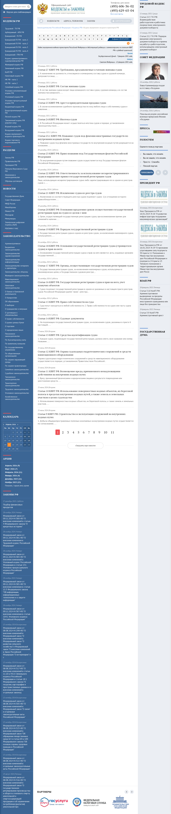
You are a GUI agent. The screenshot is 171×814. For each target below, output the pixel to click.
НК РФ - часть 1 (11, 79)
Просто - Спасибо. (151, 162)
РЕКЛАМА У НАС (11, 228)
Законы (91, 21)
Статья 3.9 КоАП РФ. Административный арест (152, 314)
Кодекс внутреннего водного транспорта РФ (15, 135)
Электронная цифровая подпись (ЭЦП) (14, 223)
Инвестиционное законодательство (12, 280)
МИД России (10, 203)
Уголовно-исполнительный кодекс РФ (15, 92)
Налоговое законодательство (12, 286)
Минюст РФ (9, 211)
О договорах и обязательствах (11, 313)
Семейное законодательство (17, 369)
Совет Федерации (12, 200)
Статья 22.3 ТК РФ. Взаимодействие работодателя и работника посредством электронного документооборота (152, 22)
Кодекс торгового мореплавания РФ (12, 141)
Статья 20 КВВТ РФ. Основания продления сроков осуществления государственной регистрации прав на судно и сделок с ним (85, 211)
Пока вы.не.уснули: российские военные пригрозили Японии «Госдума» (154, 117)
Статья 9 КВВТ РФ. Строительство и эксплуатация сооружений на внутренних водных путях (81, 415)
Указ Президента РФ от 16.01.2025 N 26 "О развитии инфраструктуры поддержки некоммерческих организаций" (154, 215)
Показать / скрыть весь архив (17, 485)
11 (25, 436)
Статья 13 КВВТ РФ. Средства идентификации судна (67, 335)
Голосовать (147, 172)
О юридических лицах (14, 330)
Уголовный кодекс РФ (14, 97)
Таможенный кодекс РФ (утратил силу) (15, 121)
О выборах (9, 305)
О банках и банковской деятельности (14, 292)
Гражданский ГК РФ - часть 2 (16, 43)
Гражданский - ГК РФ (13, 36)
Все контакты (116, 14)
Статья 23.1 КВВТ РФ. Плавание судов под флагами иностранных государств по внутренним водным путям (83, 137)
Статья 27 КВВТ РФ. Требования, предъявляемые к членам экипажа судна (80, 69)
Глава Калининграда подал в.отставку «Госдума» (152, 86)
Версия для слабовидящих (17, 12)
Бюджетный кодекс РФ (14, 107)
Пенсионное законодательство (12, 335)
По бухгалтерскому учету (15, 340)
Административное (12, 243)
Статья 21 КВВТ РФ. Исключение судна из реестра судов (70, 193)
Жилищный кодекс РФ (14, 64)
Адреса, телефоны (73, 21)
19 (29, 441)
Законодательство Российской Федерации (54, 28)
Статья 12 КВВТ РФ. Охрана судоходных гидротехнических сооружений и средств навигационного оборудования (84, 353)
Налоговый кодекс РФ (14, 76)
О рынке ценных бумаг (14, 322)
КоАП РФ (8, 72)
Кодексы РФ (53, 21)
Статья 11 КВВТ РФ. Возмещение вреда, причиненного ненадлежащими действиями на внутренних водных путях (79, 373)
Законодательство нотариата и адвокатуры (17, 266)
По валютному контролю (15, 343)
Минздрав (9, 215)
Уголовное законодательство (17, 393)
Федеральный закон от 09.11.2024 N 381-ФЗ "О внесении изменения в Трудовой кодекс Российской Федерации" (16, 540)
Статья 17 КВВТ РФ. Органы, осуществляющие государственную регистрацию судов (86, 265)
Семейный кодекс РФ (14, 87)
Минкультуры (10, 218)
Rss (130, 43)
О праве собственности (14, 319)
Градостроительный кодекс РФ (16, 111)
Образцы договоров (13, 181)
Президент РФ (11, 165)
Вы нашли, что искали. (153, 154)
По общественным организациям (12, 354)
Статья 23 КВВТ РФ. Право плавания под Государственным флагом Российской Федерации (83, 155)
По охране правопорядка (15, 366)
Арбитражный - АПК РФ (14, 32)
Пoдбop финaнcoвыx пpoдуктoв (12, 506)
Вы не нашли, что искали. (154, 158)
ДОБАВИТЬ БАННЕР (161, 132)
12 (29, 436)
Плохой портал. (150, 166)
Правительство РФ (12, 161)
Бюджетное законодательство (12, 248)
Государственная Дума (14, 196)
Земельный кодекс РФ (14, 68)
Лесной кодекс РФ (12, 116)
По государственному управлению (14, 348)
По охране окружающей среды (15, 360)
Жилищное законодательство (17, 275)
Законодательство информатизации (12, 260)
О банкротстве (11, 298)
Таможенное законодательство (12, 378)
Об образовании (12, 301)
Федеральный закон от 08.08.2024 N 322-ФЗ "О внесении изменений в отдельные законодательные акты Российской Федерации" (16, 763)
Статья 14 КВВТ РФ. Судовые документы (61, 318)
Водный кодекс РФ (13, 126)
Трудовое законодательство (17, 389)
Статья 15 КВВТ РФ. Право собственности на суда (66, 301)
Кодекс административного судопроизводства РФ (16, 59)
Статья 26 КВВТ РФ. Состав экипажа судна (61, 86)
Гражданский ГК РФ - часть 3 (16, 47)
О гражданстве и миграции (16, 309)
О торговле (9, 326)
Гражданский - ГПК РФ (14, 55)
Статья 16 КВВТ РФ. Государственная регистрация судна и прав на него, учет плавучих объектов (81, 283)
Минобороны (10, 207)
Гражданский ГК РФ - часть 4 (16, 51)
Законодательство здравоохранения (12, 254)
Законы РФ (9, 157)
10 (105, 432)
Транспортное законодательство (12, 384)
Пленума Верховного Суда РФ (16, 170)
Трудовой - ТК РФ (12, 28)
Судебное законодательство (17, 373)
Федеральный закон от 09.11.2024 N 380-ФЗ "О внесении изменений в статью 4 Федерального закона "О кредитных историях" (16, 521)
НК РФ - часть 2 (11, 83)
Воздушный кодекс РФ (14, 130)
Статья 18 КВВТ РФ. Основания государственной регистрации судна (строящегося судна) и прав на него (84, 247)
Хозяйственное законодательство (12, 398)
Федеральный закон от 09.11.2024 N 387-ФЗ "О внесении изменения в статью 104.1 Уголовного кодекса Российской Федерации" (16, 614)
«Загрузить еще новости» (85, 445)
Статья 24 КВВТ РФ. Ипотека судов (57, 119)
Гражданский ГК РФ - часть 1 (16, 40)
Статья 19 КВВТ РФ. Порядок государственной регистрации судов (75, 229)
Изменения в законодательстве (12, 176)
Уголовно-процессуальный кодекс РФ (16, 101)
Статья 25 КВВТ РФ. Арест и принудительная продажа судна (72, 102)
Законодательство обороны (16, 272)
